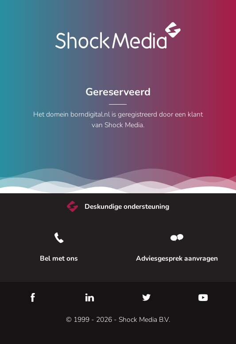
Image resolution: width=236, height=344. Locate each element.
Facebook (33, 297)
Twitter (146, 297)
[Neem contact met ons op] (177, 237)
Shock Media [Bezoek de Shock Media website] (118, 35)
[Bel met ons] (58, 237)
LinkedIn (89, 297)
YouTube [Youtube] (203, 297)
